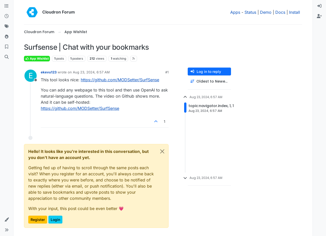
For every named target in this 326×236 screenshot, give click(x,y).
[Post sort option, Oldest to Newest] (209, 81)
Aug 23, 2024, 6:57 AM (91, 72)
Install (294, 12)
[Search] (6, 57)
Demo (265, 12)
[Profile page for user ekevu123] (30, 76)
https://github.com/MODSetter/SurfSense (120, 79)
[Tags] (6, 26)
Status (250, 12)
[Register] (319, 16)
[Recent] (6, 16)
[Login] (319, 6)
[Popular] (6, 37)
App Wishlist (37, 58)
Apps (235, 12)
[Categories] (6, 6)
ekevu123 (49, 72)
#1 (167, 72)
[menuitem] (319, 6)
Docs (280, 12)
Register (38, 219)
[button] (6, 220)
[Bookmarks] (6, 47)
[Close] (162, 151)
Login (55, 219)
